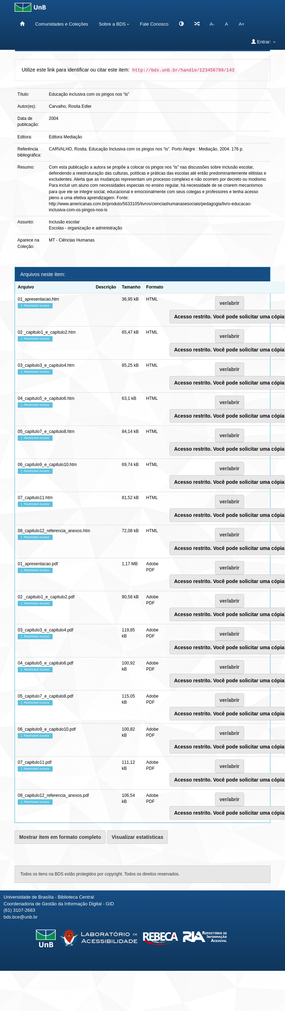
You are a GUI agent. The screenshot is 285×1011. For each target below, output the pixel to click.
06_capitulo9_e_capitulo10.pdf (47, 729)
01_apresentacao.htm (38, 299)
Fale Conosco (154, 24)
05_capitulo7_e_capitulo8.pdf (45, 696)
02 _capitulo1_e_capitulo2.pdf (46, 596)
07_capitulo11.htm (35, 497)
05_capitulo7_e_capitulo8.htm (46, 431)
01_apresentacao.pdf (38, 563)
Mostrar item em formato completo (60, 837)
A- (212, 24)
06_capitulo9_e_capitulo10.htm (47, 464)
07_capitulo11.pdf (35, 762)
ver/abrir (230, 303)
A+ (241, 24)
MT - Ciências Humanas (72, 240)
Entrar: (263, 41)
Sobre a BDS (114, 24)
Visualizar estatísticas (137, 837)
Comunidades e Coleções (61, 24)
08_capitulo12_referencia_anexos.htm (54, 530)
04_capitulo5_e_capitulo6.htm (46, 398)
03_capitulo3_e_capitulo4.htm (46, 365)
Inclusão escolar (64, 221)
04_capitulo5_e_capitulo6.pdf (45, 663)
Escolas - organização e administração (85, 228)
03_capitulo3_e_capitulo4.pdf (45, 630)
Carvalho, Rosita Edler (70, 106)
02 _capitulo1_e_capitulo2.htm (47, 332)
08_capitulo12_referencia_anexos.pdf (53, 795)
